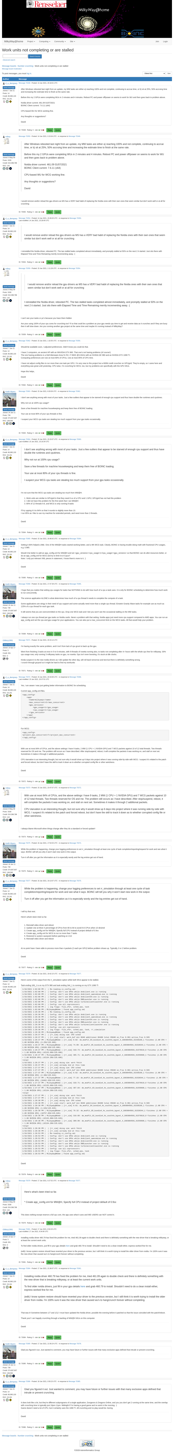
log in (29, 73)
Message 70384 (24, 1268)
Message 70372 (24, 677)
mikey (7, 136)
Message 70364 (24, 439)
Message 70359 (24, 268)
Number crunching (25, 66)
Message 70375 (24, 843)
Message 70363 (24, 391)
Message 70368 (24, 584)
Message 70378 (24, 974)
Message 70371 (24, 640)
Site (72, 41)
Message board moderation (12, 69)
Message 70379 (24, 1181)
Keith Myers (10, 392)
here (68, 1246)
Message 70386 (24, 1381)
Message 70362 (24, 341)
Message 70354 (24, 218)
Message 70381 (24, 1229)
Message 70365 (24, 539)
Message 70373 (24, 788)
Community (60, 41)
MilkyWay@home (13, 41)
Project (31, 41)
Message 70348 (24, 83)
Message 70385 (24, 1344)
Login (165, 41)
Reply (50, 130)
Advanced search (9, 60)
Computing (44, 41)
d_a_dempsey (11, 83)
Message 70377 (24, 881)
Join (157, 41)
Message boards (9, 66)
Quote (57, 130)
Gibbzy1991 (8, 640)
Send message (9, 88)
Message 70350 (24, 136)
